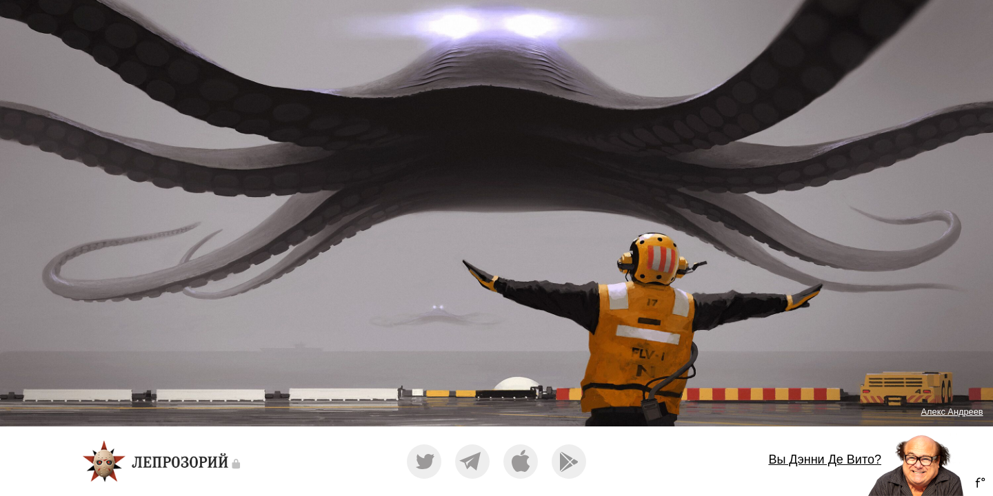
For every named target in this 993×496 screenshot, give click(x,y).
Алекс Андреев (952, 411)
